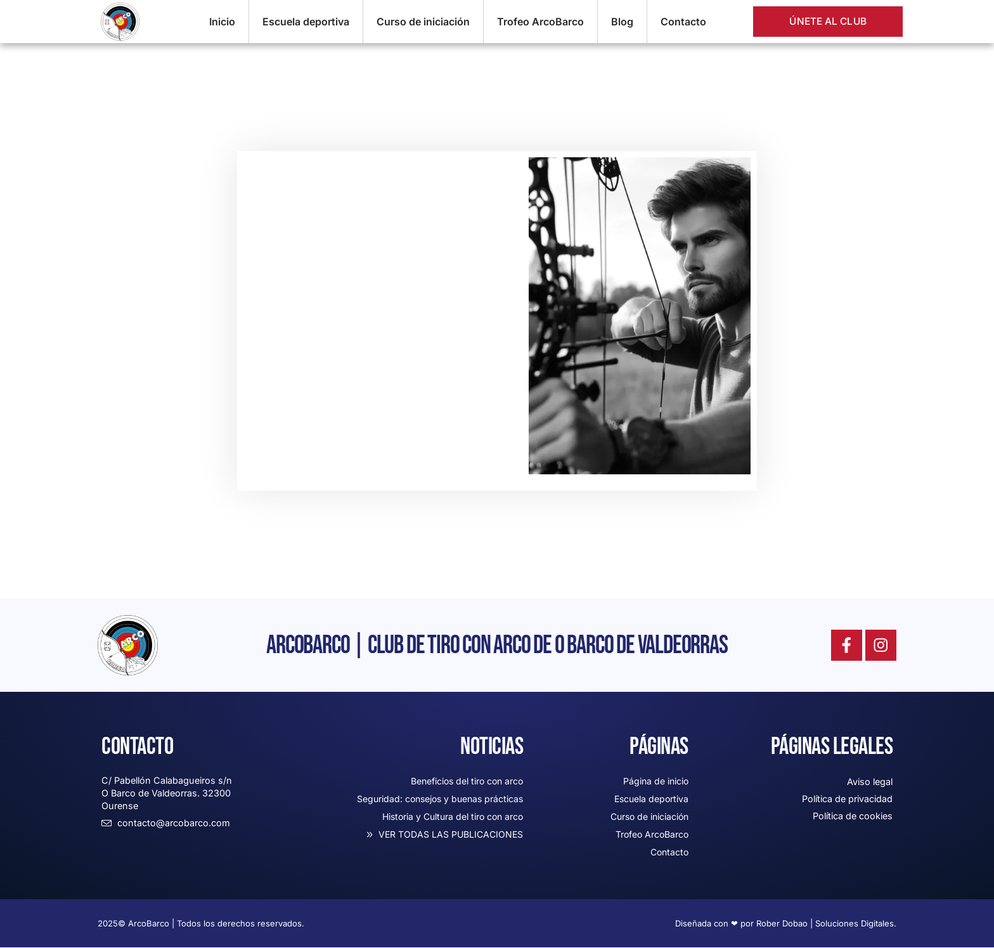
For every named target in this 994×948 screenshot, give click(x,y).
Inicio (222, 21)
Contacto (683, 21)
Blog (622, 21)
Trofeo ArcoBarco (540, 21)
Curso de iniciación (423, 21)
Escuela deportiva (305, 21)
